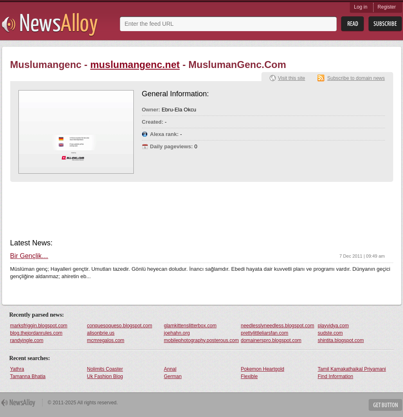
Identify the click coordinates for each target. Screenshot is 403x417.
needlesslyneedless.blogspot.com (277, 326)
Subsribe (385, 24)
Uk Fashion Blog (105, 376)
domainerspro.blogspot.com (271, 340)
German (173, 376)
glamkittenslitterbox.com (190, 326)
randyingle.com (26, 340)
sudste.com (330, 333)
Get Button (385, 405)
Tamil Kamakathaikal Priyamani (352, 369)
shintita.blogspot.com (341, 340)
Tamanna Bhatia (28, 376)
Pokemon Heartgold (262, 369)
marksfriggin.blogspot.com (39, 326)
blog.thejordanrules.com (36, 333)
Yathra (17, 369)
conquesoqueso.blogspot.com (119, 326)
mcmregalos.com (105, 340)
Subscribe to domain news (356, 78)
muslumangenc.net (135, 64)
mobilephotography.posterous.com (201, 340)
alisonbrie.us (101, 333)
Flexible (249, 376)
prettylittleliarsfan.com (264, 333)
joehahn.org (177, 333)
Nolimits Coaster (105, 369)
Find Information (335, 376)
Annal (170, 369)
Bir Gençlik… (29, 256)
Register (387, 7)
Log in (360, 7)
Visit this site (291, 78)
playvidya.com (333, 326)
